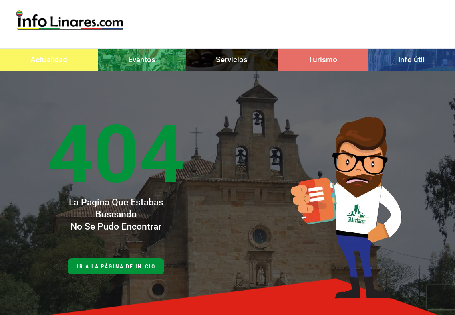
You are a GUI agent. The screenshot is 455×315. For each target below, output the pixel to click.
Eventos (141, 59)
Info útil (411, 59)
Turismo (322, 59)
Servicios (232, 59)
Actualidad (48, 59)
